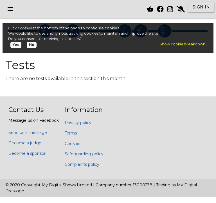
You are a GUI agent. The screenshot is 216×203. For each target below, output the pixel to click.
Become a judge (24, 142)
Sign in (201, 7)
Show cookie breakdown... (184, 44)
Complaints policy (82, 164)
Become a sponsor (27, 153)
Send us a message (27, 132)
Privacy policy (78, 122)
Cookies (72, 143)
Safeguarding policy (84, 153)
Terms (71, 133)
